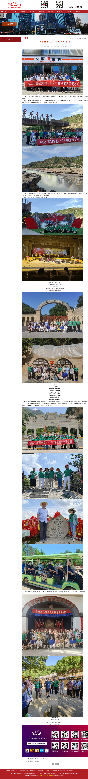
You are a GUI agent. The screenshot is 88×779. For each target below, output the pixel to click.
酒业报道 (32, 11)
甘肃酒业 (48, 770)
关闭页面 (57, 764)
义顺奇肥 (50, 11)
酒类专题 (23, 11)
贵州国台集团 (63, 770)
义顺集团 (78, 11)
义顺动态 (13, 11)
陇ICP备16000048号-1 (58, 775)
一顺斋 (69, 11)
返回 (53, 764)
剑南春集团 (33, 770)
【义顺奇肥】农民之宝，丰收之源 (36, 759)
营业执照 (71, 770)
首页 (4, 11)
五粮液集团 (40, 770)
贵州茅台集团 (14, 770)
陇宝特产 (41, 11)
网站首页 (79, 38)
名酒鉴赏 (59, 11)
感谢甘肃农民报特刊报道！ (34, 761)
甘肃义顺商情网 (24, 770)
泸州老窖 (55, 770)
